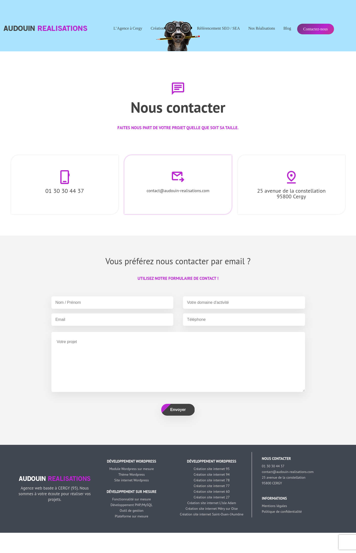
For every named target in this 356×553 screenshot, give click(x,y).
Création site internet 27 (211, 497)
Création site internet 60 (211, 491)
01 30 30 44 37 (64, 191)
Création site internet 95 (211, 469)
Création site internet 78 (211, 480)
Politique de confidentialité (282, 511)
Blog (287, 28)
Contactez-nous (315, 29)
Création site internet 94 (211, 474)
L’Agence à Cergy (127, 28)
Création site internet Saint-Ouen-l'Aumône (212, 514)
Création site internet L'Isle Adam (211, 503)
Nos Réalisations (261, 28)
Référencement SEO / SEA (218, 28)
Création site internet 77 (211, 486)
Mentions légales (274, 506)
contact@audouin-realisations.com (178, 190)
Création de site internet (169, 28)
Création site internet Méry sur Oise (211, 508)
